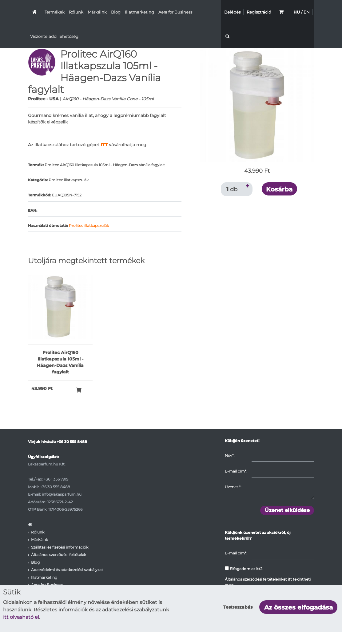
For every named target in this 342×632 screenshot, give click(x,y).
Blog (116, 12)
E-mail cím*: (236, 471)
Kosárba (279, 189)
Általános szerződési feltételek (58, 554)
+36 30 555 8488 (72, 441)
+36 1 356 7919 (56, 479)
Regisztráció (259, 12)
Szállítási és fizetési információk (59, 547)
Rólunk (76, 12)
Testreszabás (238, 607)
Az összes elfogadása (298, 607)
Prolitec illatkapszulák (89, 225)
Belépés (232, 12)
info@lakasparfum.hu (62, 494)
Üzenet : (233, 487)
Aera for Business (175, 12)
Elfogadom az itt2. (244, 568)
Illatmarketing (139, 12)
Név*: (229, 455)
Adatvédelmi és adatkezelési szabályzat (67, 569)
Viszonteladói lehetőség (54, 36)
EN (307, 12)
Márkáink (97, 12)
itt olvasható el (21, 617)
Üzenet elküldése (287, 510)
